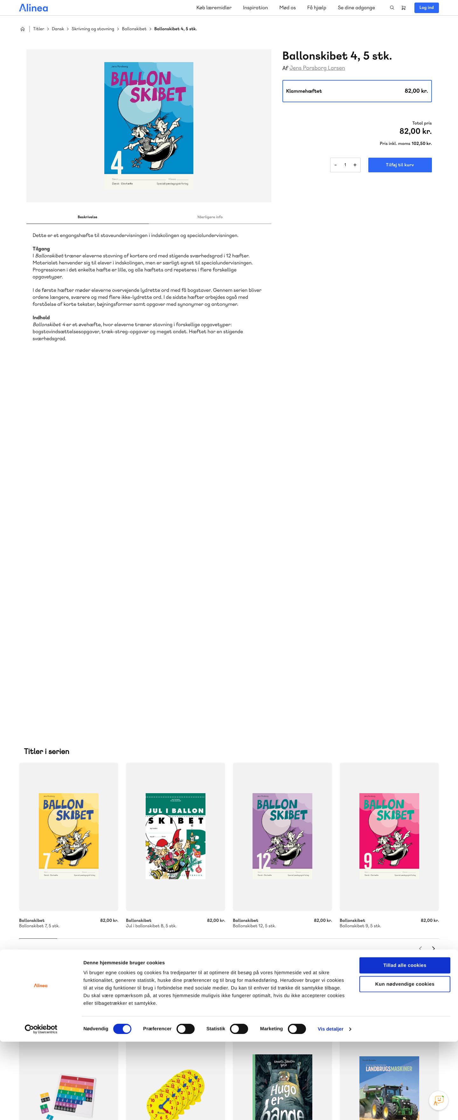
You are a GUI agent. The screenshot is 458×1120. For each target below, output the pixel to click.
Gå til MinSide (378, 922)
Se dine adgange (356, 7)
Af (285, 68)
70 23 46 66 (272, 942)
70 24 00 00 (387, 981)
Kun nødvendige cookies (404, 1062)
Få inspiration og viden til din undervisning (163, 993)
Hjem (22, 28)
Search (392, 7)
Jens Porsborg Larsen (317, 68)
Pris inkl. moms (395, 143)
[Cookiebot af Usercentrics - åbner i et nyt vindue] (41, 1107)
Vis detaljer (331, 1107)
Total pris (422, 123)
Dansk (58, 29)
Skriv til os (156, 956)
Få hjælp (316, 7)
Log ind (427, 8)
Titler (38, 29)
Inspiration (255, 7)
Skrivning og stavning (93, 29)
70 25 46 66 (158, 942)
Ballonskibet (134, 29)
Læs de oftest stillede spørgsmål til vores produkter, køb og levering (282, 993)
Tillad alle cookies (405, 1043)
